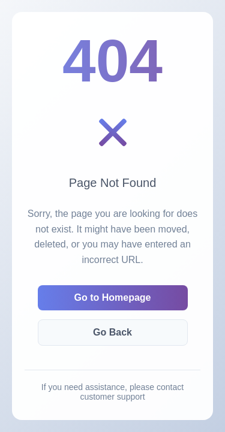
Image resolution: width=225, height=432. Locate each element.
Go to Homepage (112, 297)
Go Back (112, 332)
